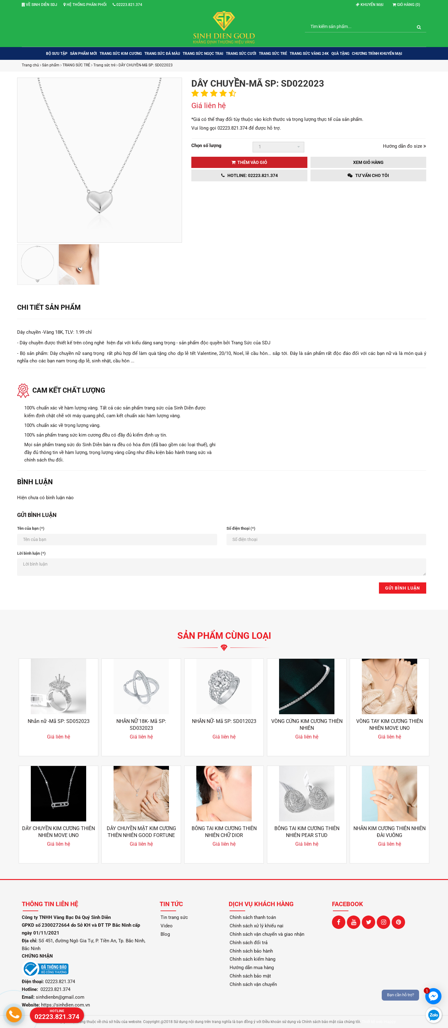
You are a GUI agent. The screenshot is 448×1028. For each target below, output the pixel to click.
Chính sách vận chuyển (253, 984)
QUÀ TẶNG (340, 53)
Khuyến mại (369, 4)
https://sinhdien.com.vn (65, 1005)
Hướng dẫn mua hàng (252, 967)
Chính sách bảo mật (250, 976)
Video (167, 926)
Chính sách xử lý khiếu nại (256, 926)
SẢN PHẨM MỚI (83, 53)
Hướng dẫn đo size (404, 146)
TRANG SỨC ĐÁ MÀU (162, 53)
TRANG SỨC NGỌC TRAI (203, 53)
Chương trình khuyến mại (377, 53)
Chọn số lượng (206, 145)
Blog (165, 934)
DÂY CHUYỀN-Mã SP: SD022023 (146, 65)
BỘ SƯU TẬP (57, 53)
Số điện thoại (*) (240, 528)
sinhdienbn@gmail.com (60, 997)
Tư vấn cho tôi (368, 175)
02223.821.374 (127, 4)
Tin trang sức (174, 917)
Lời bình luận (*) (31, 553)
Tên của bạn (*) (30, 528)
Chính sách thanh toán (253, 917)
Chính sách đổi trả (249, 942)
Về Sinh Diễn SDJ (39, 4)
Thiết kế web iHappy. (379, 1022)
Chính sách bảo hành (251, 951)
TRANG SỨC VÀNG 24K (309, 53)
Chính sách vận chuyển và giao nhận (267, 934)
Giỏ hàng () (406, 4)
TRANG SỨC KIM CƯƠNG (121, 53)
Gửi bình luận (402, 588)
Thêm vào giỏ (249, 162)
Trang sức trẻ (104, 65)
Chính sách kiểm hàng (252, 959)
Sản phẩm (50, 65)
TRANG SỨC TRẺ (273, 53)
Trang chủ (30, 65)
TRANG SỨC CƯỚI (241, 53)
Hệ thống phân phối (84, 4)
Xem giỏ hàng (368, 162)
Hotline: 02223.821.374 (249, 175)
